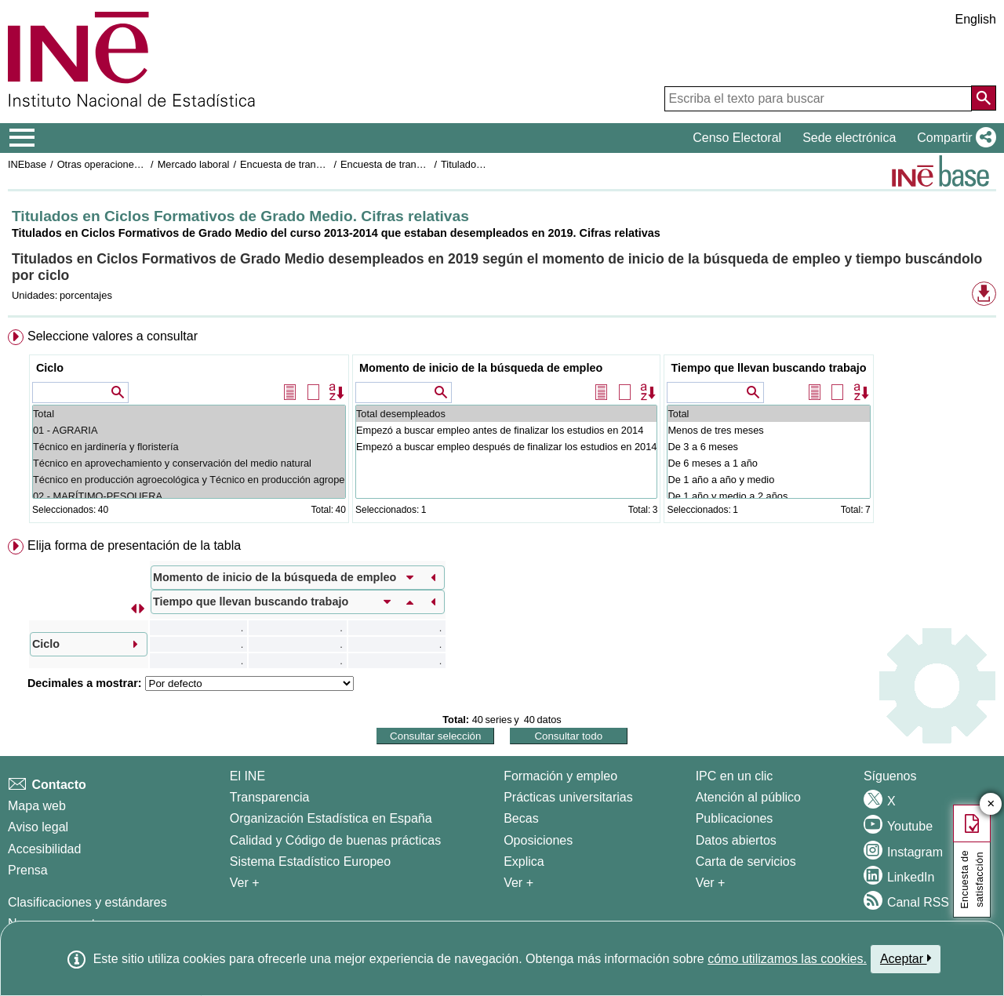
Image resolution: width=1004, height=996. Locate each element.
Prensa (28, 870)
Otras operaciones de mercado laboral (142, 164)
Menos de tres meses (768, 430)
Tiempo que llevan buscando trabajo (768, 368)
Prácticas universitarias (568, 797)
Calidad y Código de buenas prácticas (336, 840)
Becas (521, 818)
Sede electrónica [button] (849, 137)
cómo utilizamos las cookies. (787, 958)
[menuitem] (502, 429)
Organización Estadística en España (331, 818)
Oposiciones (538, 840)
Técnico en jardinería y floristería (189, 446)
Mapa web (37, 805)
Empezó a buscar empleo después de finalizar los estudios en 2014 (506, 446)
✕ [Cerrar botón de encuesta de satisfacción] (991, 804)
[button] (953, 138)
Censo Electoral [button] (737, 137)
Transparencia (270, 797)
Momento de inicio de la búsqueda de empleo (480, 368)
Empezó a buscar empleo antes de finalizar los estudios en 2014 (506, 430)
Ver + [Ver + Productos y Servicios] (711, 882)
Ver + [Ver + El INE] (245, 882)
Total (189, 413)
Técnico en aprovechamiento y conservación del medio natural (189, 463)
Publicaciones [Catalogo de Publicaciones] (734, 818)
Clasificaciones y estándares (87, 902)
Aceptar (905, 958)
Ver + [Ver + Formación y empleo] (518, 882)
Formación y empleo (560, 776)
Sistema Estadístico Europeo (310, 861)
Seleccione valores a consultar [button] (112, 336)
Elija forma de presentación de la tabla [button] (134, 545)
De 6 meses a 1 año (768, 463)
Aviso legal (38, 827)
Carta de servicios (746, 861)
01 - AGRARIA (189, 430)
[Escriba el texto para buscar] (818, 98)
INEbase (27, 164)
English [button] (975, 19)
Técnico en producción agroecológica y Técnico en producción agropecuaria (189, 479)
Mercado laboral (194, 164)
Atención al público (748, 797)
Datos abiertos (736, 840)
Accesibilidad (44, 849)
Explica (524, 861)
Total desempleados (506, 413)
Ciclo (50, 368)
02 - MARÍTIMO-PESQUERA (189, 496)
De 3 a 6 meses (768, 446)
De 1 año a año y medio (768, 479)
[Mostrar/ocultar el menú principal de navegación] (22, 138)
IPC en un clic (734, 776)
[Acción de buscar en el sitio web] (983, 98)
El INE (247, 776)
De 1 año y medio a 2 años (768, 496)
